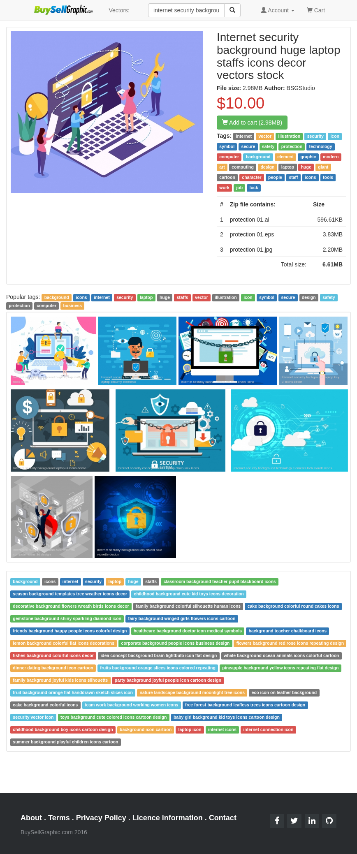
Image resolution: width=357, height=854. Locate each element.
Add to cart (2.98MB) (252, 122)
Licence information (167, 818)
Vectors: (119, 10)
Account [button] (277, 10)
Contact (222, 818)
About (31, 818)
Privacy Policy (101, 818)
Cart (316, 10)
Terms (59, 818)
